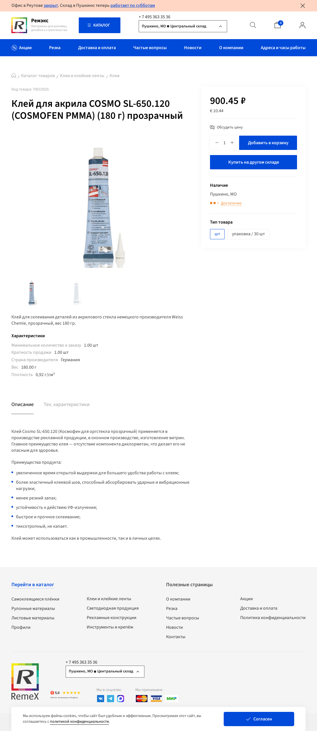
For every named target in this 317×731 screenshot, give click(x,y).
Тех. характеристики (67, 404)
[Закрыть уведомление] (303, 6)
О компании (178, 599)
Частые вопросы (182, 618)
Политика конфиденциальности (273, 617)
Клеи (115, 76)
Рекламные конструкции (111, 617)
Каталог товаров (38, 76)
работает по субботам (132, 5)
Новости (174, 627)
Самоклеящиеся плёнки (35, 599)
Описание (22, 404)
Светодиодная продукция (113, 608)
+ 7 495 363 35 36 (154, 17)
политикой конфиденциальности (79, 721)
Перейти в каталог (32, 584)
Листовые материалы (32, 618)
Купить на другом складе (253, 162)
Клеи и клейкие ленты (82, 76)
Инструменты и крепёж (110, 627)
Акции (246, 599)
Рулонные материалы (33, 608)
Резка (171, 608)
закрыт (51, 5)
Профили (21, 627)
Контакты (175, 637)
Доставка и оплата (258, 608)
